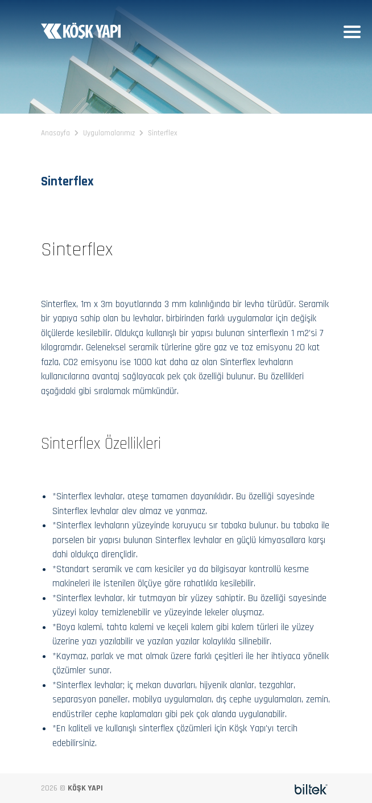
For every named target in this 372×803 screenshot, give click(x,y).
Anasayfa (55, 133)
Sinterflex (162, 133)
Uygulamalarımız (109, 133)
